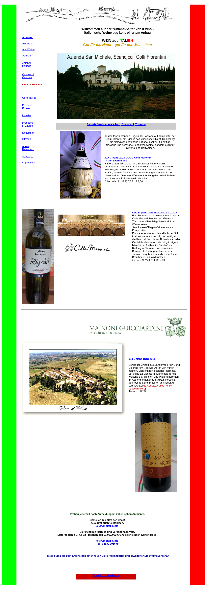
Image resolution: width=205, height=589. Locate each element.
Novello (26, 115)
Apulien (26, 55)
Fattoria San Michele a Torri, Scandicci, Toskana (116, 124)
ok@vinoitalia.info (107, 525)
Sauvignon (28, 132)
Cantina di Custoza (28, 76)
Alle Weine (28, 49)
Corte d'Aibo (29, 97)
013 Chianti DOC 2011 (142, 358)
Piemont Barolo (27, 107)
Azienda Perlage (27, 64)
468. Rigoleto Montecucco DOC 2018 (154, 212)
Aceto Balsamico (28, 148)
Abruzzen (27, 37)
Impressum (28, 162)
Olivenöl (27, 138)
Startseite (27, 156)
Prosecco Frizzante (27, 124)
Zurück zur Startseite (106, 575)
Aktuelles (27, 43)
